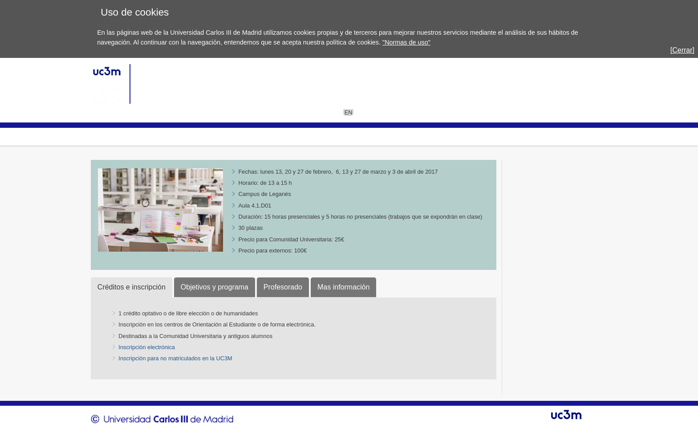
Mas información (343, 287)
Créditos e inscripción (131, 287)
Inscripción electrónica (146, 347)
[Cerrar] (682, 50)
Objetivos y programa (214, 287)
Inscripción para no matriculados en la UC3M (175, 358)
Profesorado (283, 287)
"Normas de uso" (406, 42)
